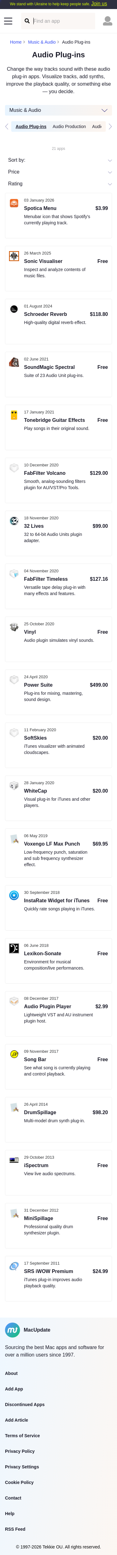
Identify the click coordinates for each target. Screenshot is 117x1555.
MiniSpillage (38, 1218)
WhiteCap (35, 791)
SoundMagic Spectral (49, 367)
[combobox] (8, 183)
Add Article (16, 1420)
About (11, 1373)
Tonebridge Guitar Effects (54, 420)
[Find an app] (27, 21)
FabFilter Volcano (45, 473)
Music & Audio (42, 42)
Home (16, 42)
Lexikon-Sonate (42, 953)
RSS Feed (15, 1529)
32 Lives (34, 526)
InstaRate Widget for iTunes (57, 900)
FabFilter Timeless (46, 579)
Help (9, 1513)
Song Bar (35, 1059)
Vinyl (30, 632)
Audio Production (69, 126)
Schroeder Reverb (45, 314)
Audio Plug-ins (31, 126)
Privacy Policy (20, 1451)
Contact (13, 1498)
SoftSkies (35, 738)
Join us (99, 3)
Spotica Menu (40, 208)
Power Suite (38, 685)
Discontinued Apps (25, 1404)
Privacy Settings (22, 1467)
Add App (14, 1389)
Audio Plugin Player (47, 1006)
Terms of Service (22, 1435)
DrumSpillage (40, 1112)
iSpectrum (36, 1165)
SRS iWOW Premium (48, 1271)
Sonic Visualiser (43, 261)
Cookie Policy (19, 1482)
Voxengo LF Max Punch (52, 844)
